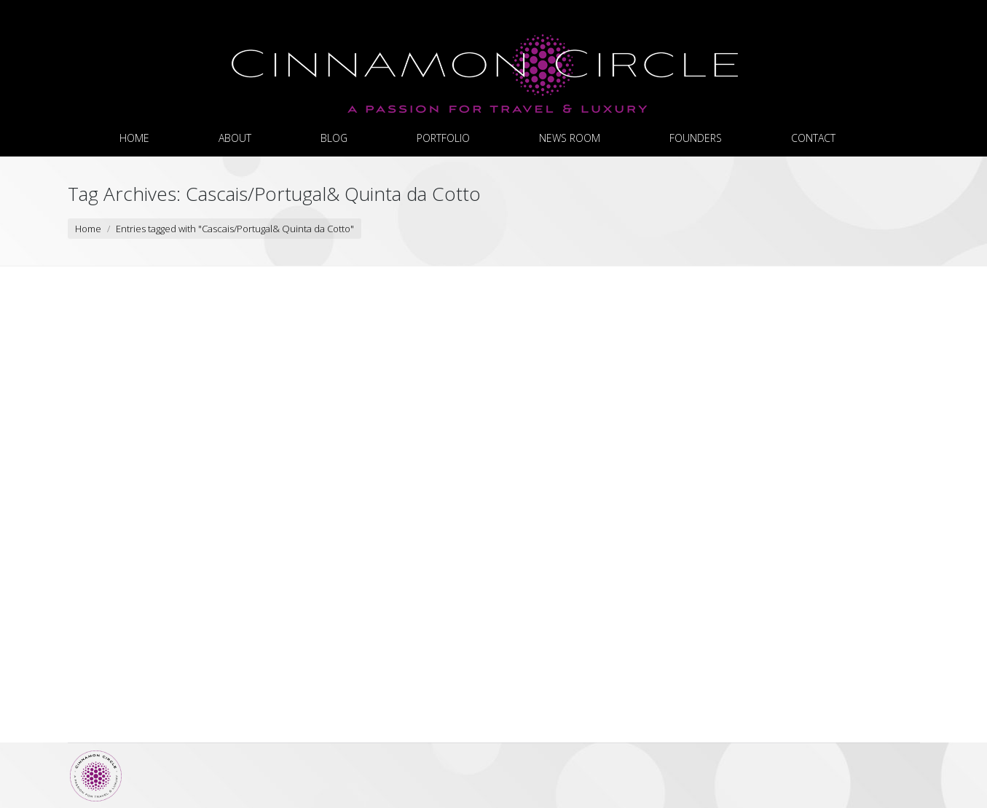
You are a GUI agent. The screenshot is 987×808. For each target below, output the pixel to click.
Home (88, 228)
